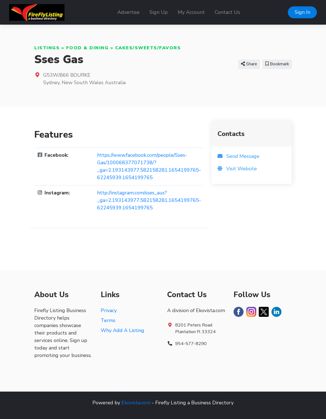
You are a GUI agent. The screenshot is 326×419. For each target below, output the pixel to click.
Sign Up (158, 12)
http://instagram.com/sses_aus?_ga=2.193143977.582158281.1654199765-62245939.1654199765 (149, 200)
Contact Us (227, 12)
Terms (108, 320)
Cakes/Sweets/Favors (148, 48)
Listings (46, 48)
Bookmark (277, 64)
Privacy (109, 310)
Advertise (128, 12)
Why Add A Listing (122, 330)
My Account (191, 12)
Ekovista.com (136, 402)
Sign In (302, 12)
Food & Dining (87, 48)
